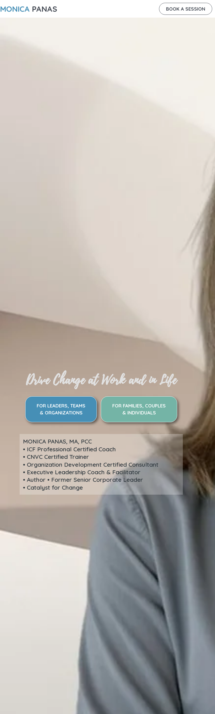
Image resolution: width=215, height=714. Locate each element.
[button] (185, 9)
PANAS (28, 9)
